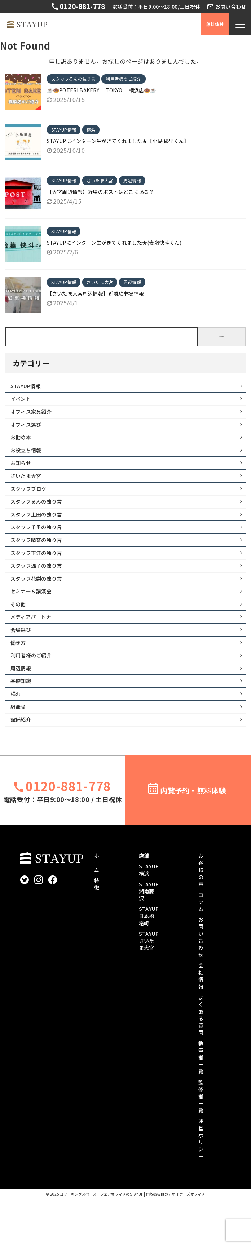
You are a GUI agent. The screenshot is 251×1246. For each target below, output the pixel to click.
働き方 (20, 678)
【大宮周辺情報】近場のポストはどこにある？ (101, 191)
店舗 (144, 902)
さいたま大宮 (28, 489)
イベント (23, 401)
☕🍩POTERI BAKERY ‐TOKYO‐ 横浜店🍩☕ (102, 90)
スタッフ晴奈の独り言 (40, 561)
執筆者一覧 (201, 1104)
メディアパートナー (37, 649)
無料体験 (215, 24)
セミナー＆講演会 (34, 620)
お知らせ (23, 474)
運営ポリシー (201, 1185)
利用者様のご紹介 (34, 692)
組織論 (20, 751)
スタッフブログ (31, 503)
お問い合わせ (230, 6)
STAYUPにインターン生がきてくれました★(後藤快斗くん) (114, 242)
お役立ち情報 (28, 460)
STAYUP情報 (28, 387)
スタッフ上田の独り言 (40, 532)
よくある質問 (201, 1061)
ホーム (96, 909)
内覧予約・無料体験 (192, 836)
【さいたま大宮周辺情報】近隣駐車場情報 (96, 293)
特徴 (96, 930)
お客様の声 (201, 916)
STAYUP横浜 (149, 916)
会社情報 (201, 1022)
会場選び (23, 663)
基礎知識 (23, 722)
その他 (20, 634)
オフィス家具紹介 (34, 416)
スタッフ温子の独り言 (40, 590)
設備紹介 (23, 765)
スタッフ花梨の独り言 (40, 605)
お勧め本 (23, 445)
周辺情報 (23, 707)
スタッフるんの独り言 (40, 518)
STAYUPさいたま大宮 (149, 987)
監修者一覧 (201, 1143)
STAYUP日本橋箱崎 (149, 962)
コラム (201, 948)
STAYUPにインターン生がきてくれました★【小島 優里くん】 (118, 141)
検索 (221, 336)
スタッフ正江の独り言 (40, 576)
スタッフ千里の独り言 (40, 547)
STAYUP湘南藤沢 (149, 937)
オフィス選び (28, 430)
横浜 (17, 736)
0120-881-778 (81, 6)
